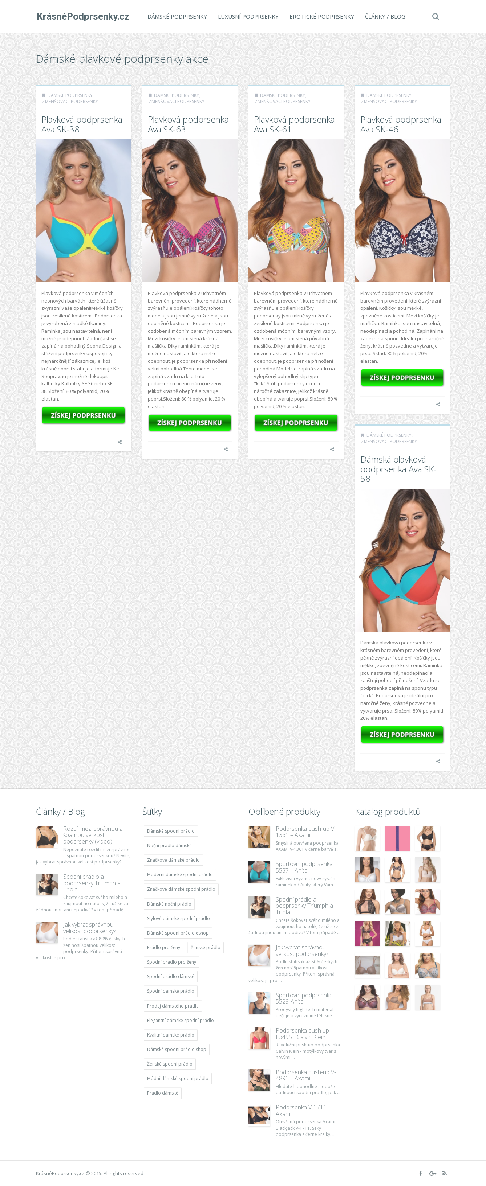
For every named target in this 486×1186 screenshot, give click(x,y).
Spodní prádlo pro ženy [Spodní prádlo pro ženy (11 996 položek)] (171, 962)
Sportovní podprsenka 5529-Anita (304, 998)
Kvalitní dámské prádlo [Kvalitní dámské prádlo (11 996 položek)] (170, 1035)
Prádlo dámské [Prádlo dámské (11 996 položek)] (162, 1093)
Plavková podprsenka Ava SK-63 (188, 124)
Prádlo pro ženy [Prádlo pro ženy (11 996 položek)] (163, 947)
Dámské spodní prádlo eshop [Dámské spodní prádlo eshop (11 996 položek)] (178, 933)
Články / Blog (384, 16)
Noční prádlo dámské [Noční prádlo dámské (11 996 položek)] (169, 845)
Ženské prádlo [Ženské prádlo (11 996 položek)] (205, 947)
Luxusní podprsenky (247, 16)
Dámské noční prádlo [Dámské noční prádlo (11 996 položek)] (169, 904)
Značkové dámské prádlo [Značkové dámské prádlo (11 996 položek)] (173, 860)
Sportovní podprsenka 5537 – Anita (304, 867)
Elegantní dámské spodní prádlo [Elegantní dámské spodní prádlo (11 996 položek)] (180, 1020)
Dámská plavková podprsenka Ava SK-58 (398, 468)
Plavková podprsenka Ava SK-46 (400, 124)
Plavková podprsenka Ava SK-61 (294, 124)
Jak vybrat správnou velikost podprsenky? (89, 927)
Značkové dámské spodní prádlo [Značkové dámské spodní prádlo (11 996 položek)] (181, 889)
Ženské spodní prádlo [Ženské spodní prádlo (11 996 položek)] (170, 1064)
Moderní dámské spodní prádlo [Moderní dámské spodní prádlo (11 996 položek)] (180, 874)
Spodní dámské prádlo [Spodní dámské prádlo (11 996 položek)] (170, 991)
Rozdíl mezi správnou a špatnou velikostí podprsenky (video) (93, 835)
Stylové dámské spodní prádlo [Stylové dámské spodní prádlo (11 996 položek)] (178, 918)
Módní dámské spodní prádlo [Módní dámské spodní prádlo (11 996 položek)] (177, 1078)
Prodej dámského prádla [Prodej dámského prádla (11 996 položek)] (173, 1006)
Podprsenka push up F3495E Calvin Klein (302, 1033)
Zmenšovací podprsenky (70, 101)
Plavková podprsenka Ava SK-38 (81, 124)
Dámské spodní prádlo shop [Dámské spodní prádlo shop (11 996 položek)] (176, 1049)
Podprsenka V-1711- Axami (302, 1110)
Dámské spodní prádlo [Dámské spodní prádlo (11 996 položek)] (171, 831)
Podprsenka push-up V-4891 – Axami (306, 1075)
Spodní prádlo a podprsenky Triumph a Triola (92, 883)
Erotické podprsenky (321, 16)
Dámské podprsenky (176, 16)
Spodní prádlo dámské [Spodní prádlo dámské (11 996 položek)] (170, 976)
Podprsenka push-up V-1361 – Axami (306, 832)
